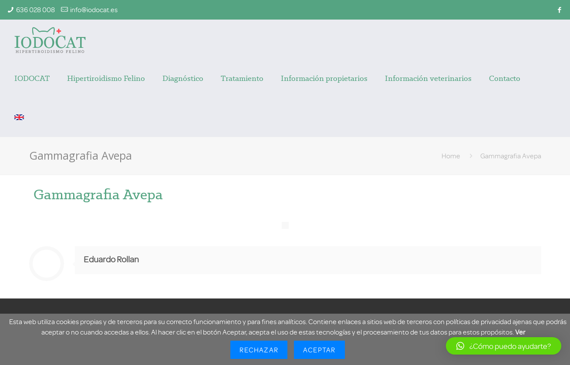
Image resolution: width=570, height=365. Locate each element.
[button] (503, 346)
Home (451, 155)
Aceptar (319, 349)
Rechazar (258, 349)
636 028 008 (35, 9)
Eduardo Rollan (111, 259)
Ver (520, 332)
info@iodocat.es (94, 9)
